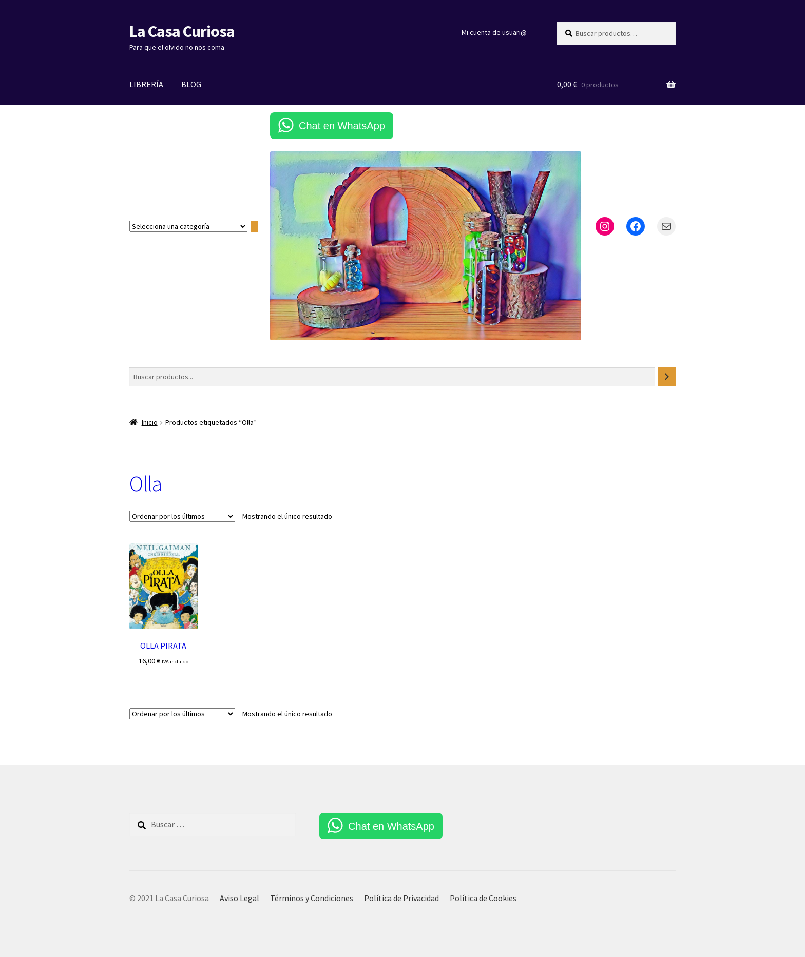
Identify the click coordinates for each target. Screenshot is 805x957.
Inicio (150, 422)
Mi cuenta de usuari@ (494, 32)
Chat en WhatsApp (342, 125)
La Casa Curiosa (182, 31)
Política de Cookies (483, 898)
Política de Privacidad (401, 898)
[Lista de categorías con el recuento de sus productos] (188, 226)
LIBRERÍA (146, 84)
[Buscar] (667, 376)
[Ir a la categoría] (254, 226)
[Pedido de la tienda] (182, 516)
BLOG (191, 84)
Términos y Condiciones (311, 898)
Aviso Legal (239, 898)
